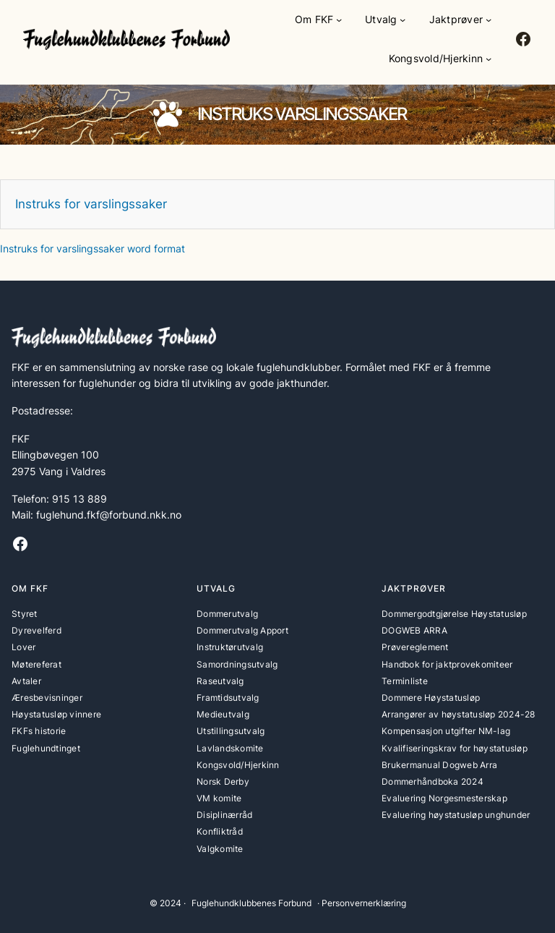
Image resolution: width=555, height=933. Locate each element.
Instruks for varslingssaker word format (92, 248)
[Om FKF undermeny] (339, 19)
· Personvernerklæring (361, 903)
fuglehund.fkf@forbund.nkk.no (108, 514)
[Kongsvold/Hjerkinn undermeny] (488, 58)
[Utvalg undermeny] (402, 19)
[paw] (168, 114)
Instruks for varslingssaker (91, 204)
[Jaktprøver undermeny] (488, 19)
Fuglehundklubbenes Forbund (251, 903)
